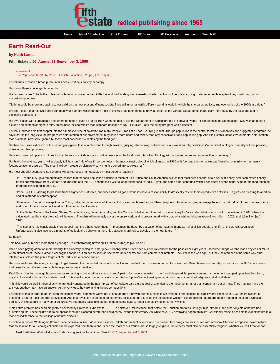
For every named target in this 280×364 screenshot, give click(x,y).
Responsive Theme (175, 354)
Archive (190, 34)
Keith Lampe (25, 55)
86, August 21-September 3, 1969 (60, 61)
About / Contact (92, 34)
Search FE (209, 34)
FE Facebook (169, 34)
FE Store (146, 34)
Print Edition (122, 34)
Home (68, 34)
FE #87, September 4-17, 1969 (127, 332)
